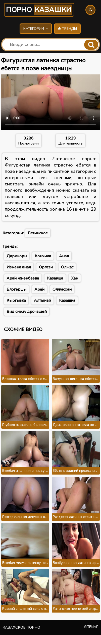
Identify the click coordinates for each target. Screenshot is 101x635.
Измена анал (19, 267)
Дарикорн (17, 256)
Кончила (43, 256)
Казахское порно (21, 627)
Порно (39, 10)
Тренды (67, 28)
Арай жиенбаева (23, 278)
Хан (74, 278)
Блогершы (16, 289)
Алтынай (42, 300)
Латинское (38, 233)
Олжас (67, 267)
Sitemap (91, 627)
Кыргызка (16, 300)
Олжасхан (62, 289)
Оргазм (46, 267)
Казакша (55, 278)
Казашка (67, 300)
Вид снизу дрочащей (27, 311)
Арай (39, 289)
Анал (64, 256)
